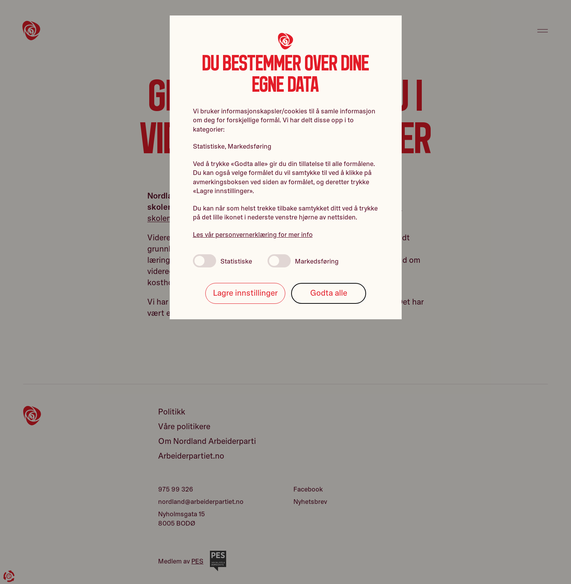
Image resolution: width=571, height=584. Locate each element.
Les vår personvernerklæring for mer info (253, 234)
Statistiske (222, 260)
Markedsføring (303, 260)
